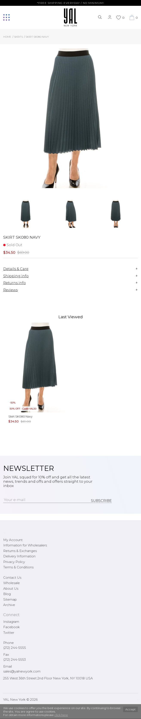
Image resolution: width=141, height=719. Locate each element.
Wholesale (11, 583)
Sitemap (10, 599)
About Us (10, 588)
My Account (13, 540)
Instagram (11, 622)
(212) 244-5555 (14, 648)
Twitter (8, 633)
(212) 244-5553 (14, 659)
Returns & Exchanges (20, 551)
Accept (130, 709)
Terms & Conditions (18, 567)
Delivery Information (19, 556)
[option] (25, 215)
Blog (7, 594)
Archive (9, 605)
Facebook (11, 627)
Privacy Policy (14, 562)
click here (61, 715)
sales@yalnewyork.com (21, 671)
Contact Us (12, 577)
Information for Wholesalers (25, 545)
